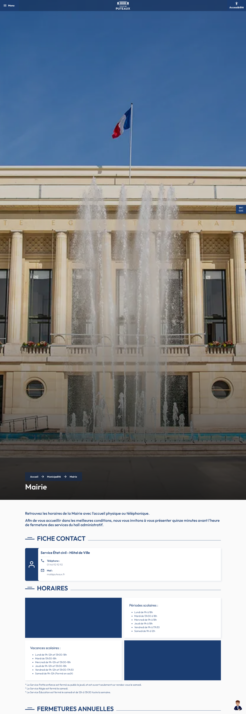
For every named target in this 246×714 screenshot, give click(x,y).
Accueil (34, 476)
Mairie (73, 476)
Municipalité (54, 476)
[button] (238, 706)
